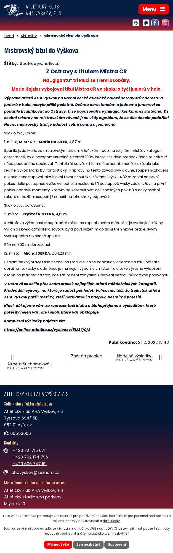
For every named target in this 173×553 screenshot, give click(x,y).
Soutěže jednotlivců (40, 63)
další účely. (111, 521)
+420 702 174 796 (30, 457)
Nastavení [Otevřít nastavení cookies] (117, 544)
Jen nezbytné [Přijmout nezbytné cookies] (88, 544)
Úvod (9, 36)
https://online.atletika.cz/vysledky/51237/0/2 (47, 329)
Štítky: (11, 63)
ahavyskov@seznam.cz (31, 472)
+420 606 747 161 (29, 464)
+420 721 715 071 (28, 450)
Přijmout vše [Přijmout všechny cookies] (58, 544)
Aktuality (29, 36)
